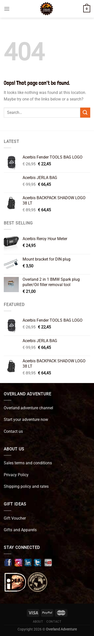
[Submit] (85, 112)
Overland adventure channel (28, 407)
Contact (53, 621)
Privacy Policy (16, 474)
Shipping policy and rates (26, 486)
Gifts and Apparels (20, 529)
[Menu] (7, 9)
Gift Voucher (15, 518)
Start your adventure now (26, 419)
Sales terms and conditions (28, 463)
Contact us (13, 431)
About (38, 621)
